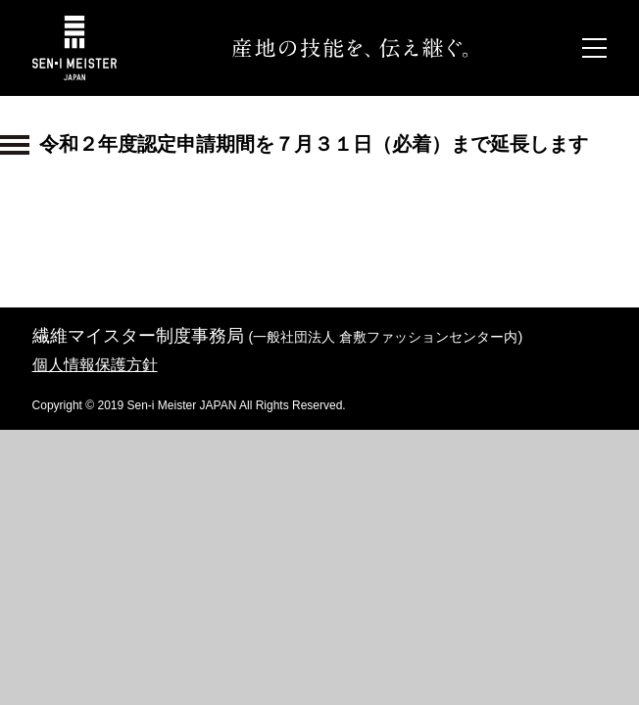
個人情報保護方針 (95, 364)
